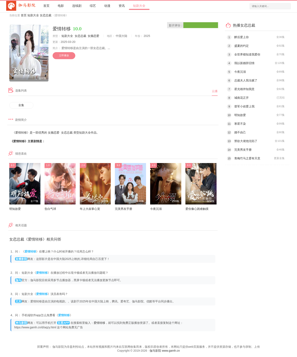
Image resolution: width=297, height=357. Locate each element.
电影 (61, 5)
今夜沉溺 (156, 208)
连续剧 (76, 5)
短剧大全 (139, 5)
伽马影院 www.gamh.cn (165, 350)
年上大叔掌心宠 (90, 208)
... (109, 48)
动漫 (107, 5)
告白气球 (50, 208)
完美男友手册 (123, 208)
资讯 (122, 5)
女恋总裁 (45, 15)
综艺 (93, 5)
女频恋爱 (93, 36)
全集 (21, 105)
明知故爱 (15, 208)
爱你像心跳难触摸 (197, 208)
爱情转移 (99, 322)
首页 (46, 5)
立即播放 (64, 55)
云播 (215, 91)
